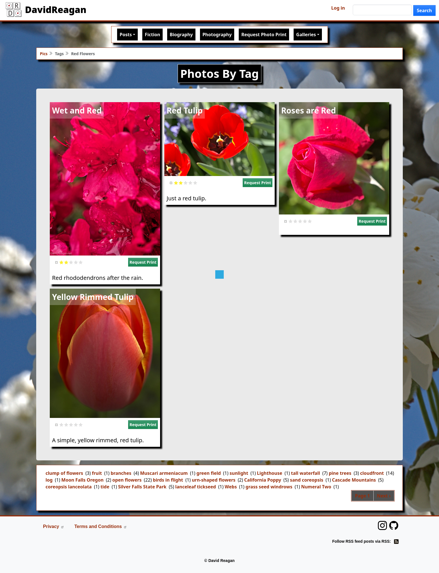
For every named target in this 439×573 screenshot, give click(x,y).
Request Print (143, 262)
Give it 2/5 (66, 262)
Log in (338, 8)
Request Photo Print (264, 34)
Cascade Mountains (354, 480)
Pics (44, 53)
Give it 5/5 (80, 262)
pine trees (340, 473)
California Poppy (262, 480)
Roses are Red (308, 110)
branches (121, 473)
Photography (217, 34)
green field (209, 473)
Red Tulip (185, 110)
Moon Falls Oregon (82, 480)
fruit (97, 473)
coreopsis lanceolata (69, 487)
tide (104, 487)
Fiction (152, 34)
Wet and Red (77, 110)
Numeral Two (316, 487)
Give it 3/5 (71, 262)
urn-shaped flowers (213, 480)
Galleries (306, 34)
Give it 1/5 (61, 262)
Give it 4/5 (76, 262)
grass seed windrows (269, 487)
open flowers (126, 480)
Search (424, 10)
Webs (231, 487)
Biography (181, 34)
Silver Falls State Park (142, 487)
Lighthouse (269, 473)
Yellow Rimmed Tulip (93, 296)
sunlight (239, 473)
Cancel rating (56, 262)
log (49, 480)
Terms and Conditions (100, 526)
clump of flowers (64, 473)
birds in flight (168, 480)
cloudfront (372, 473)
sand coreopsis (306, 480)
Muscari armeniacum (164, 473)
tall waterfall (305, 473)
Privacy (53, 526)
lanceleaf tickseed (195, 487)
